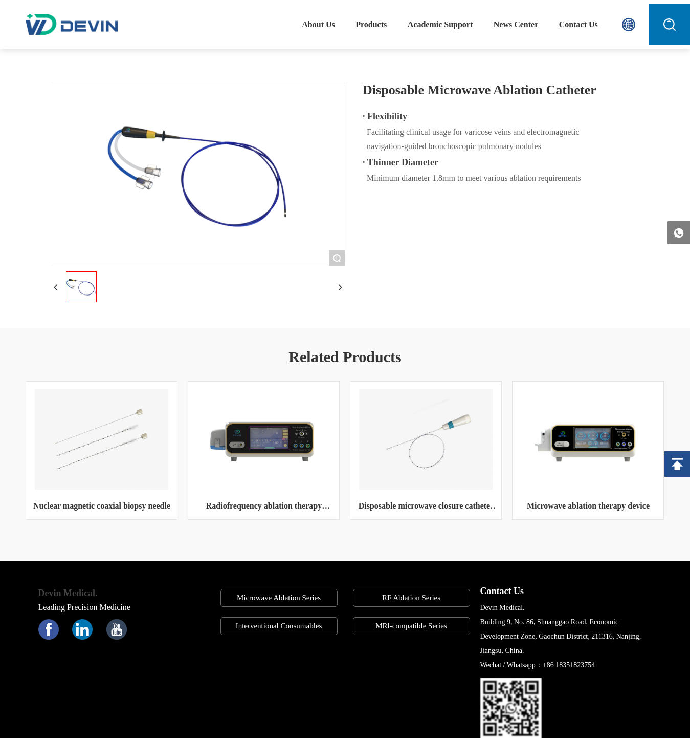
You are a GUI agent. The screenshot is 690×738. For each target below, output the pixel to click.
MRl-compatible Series (411, 626)
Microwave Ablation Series (279, 598)
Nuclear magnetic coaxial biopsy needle (101, 505)
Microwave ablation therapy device (588, 505)
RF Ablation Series (411, 598)
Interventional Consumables (279, 626)
